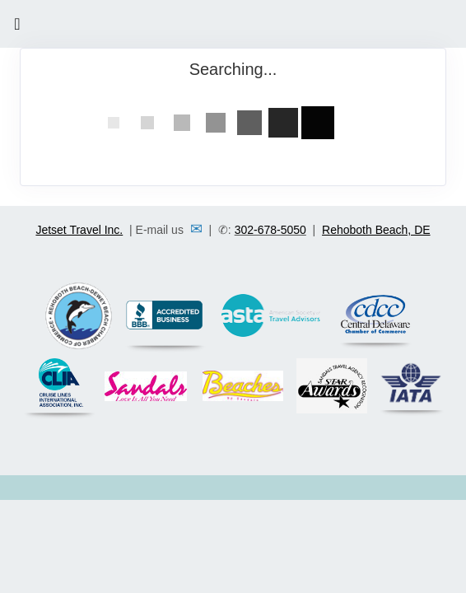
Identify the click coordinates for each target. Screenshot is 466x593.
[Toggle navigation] (17, 28)
